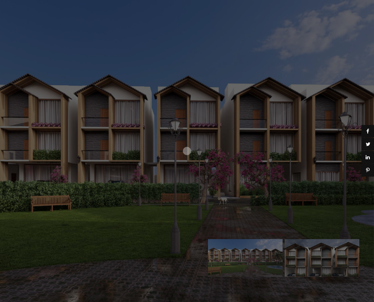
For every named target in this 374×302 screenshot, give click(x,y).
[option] (245, 258)
